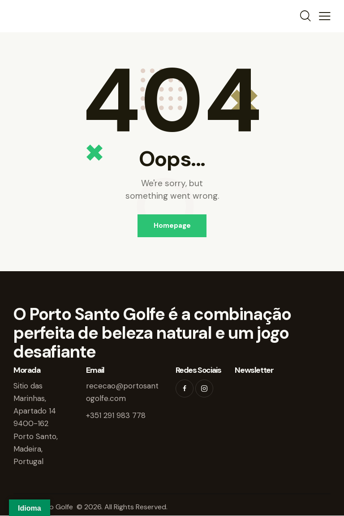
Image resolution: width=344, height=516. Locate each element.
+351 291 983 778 (116, 416)
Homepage (172, 225)
